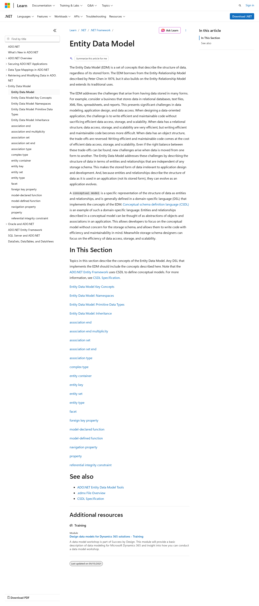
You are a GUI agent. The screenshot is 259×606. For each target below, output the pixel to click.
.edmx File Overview (91, 493)
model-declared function (87, 429)
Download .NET (242, 16)
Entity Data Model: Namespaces (92, 295)
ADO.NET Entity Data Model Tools (100, 487)
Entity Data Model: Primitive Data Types (97, 304)
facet (73, 411)
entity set (76, 393)
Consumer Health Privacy (116, 594)
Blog (55, 594)
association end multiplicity (89, 331)
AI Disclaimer (13, 594)
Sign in (250, 5)
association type (81, 358)
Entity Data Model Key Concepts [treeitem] (31, 98)
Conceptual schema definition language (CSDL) (156, 204)
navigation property (83, 447)
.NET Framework (100, 30)
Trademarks (168, 594)
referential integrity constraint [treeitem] (29, 218)
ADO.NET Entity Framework (89, 272)
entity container (81, 376)
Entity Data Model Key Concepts (92, 286)
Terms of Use (148, 594)
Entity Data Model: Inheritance (91, 313)
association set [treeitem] (20, 137)
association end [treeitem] (21, 126)
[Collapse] (55, 30)
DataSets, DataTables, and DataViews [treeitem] (31, 241)
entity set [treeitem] (17, 172)
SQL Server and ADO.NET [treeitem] (24, 235)
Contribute (72, 594)
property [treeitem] (16, 212)
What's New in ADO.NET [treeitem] (23, 52)
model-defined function (86, 438)
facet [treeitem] (14, 183)
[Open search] (240, 5)
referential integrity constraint (90, 465)
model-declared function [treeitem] (26, 195)
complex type (79, 367)
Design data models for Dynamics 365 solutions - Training (106, 536)
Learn (73, 30)
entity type (77, 402)
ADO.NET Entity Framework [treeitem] (25, 230)
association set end (83, 349)
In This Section (210, 38)
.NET (83, 30)
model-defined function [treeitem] (25, 201)
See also (206, 43)
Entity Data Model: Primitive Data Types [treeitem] (32, 111)
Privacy (88, 594)
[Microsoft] (7, 5)
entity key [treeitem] (17, 166)
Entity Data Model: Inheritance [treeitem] (30, 120)
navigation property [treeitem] (23, 207)
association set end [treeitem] (23, 143)
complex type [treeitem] (19, 154)
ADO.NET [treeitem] (14, 46)
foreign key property (84, 420)
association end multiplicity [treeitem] (28, 131)
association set (80, 340)
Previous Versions (37, 594)
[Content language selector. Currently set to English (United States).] (23, 584)
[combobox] (32, 39)
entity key (76, 384)
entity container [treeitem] (21, 160)
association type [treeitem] (21, 149)
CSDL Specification (106, 277)
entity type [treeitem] (18, 178)
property (76, 456)
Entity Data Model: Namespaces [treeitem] (31, 103)
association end (80, 322)
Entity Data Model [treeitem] (22, 92)
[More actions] (185, 30)
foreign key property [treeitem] (24, 189)
